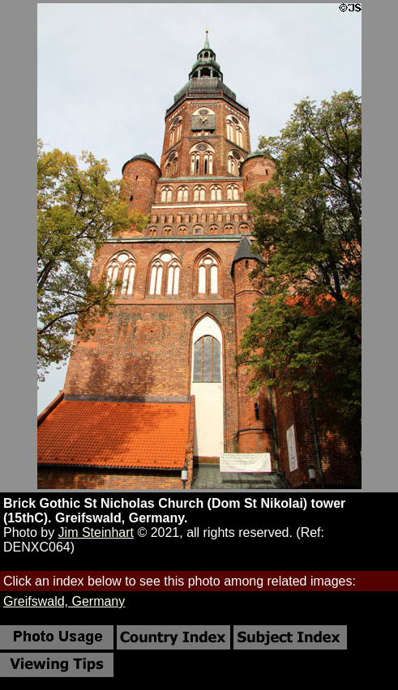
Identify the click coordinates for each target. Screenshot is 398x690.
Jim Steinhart (96, 532)
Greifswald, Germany (64, 601)
